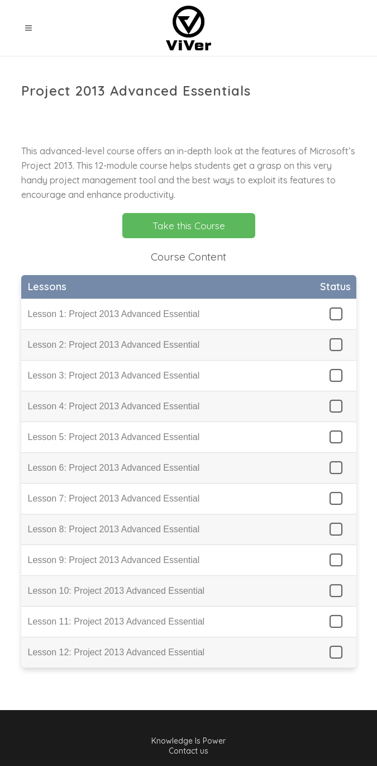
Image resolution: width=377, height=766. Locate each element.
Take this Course (188, 225)
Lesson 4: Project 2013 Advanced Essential (114, 406)
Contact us (188, 751)
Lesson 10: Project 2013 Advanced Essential (116, 590)
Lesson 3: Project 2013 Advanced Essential (114, 375)
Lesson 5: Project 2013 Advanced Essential (114, 437)
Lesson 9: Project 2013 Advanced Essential (114, 560)
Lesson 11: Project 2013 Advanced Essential (116, 621)
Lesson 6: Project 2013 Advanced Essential (114, 467)
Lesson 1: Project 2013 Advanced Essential (114, 314)
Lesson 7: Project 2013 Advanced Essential (114, 498)
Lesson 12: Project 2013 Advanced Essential (116, 652)
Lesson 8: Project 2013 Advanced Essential (114, 529)
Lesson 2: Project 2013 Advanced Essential (114, 344)
